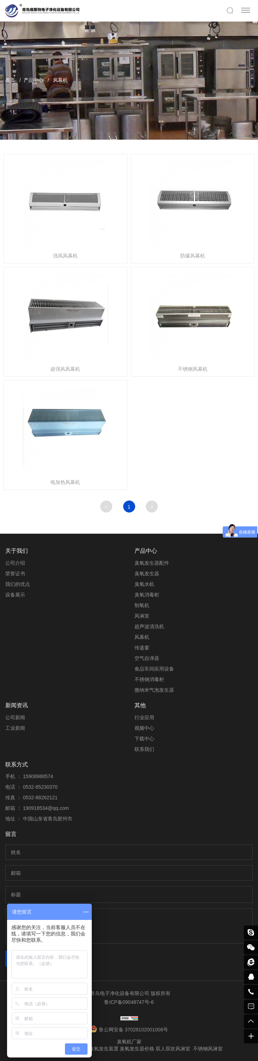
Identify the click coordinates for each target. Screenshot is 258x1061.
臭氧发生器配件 (151, 563)
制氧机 (141, 605)
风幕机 (60, 80)
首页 (10, 80)
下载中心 (144, 738)
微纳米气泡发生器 (154, 690)
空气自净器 (146, 658)
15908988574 (38, 776)
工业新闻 (15, 728)
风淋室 (141, 616)
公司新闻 (15, 717)
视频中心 (144, 728)
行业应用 (144, 717)
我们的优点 (17, 584)
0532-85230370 (40, 787)
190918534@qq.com (46, 808)
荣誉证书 (15, 573)
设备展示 (15, 595)
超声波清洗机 (149, 626)
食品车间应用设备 (154, 669)
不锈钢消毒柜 (149, 679)
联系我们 (144, 749)
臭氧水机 (144, 584)
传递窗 (141, 647)
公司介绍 (15, 563)
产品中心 (33, 80)
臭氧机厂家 (129, 1041)
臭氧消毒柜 (146, 595)
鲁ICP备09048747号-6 (129, 1002)
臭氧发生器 (146, 573)
